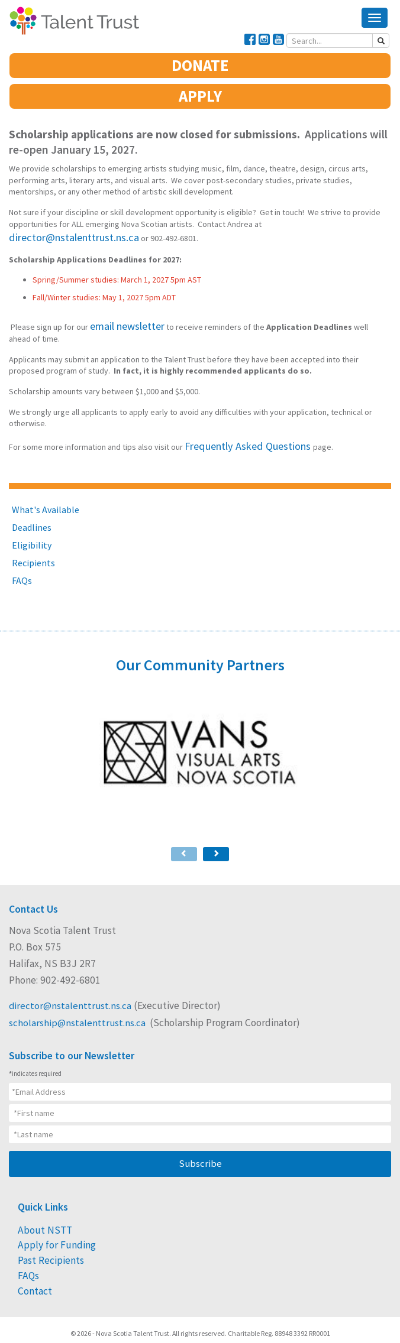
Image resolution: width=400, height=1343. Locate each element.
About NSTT (38, 1212)
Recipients (33, 551)
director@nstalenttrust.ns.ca (314, 223)
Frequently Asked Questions (236, 435)
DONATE (200, 70)
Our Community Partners (200, 651)
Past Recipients (45, 1236)
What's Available (45, 498)
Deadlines (31, 516)
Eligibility (31, 534)
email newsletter (120, 319)
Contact (32, 1261)
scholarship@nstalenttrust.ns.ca (78, 1006)
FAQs (22, 569)
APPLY (200, 97)
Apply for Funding (48, 1224)
